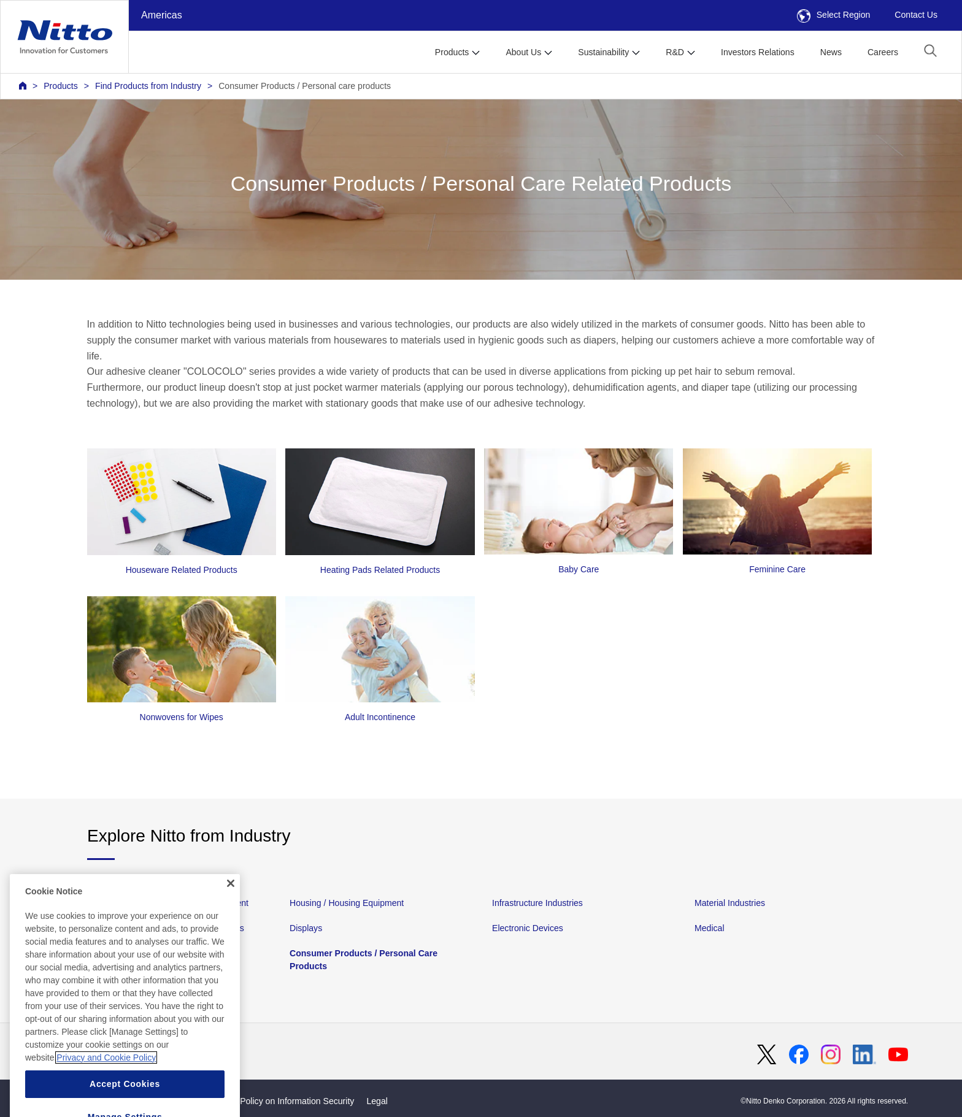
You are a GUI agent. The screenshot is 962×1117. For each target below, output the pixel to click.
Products (61, 86)
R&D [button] (675, 52)
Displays (306, 928)
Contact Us (916, 15)
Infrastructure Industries (537, 903)
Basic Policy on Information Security (286, 1101)
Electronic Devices (527, 928)
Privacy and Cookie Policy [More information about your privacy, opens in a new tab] (106, 1089)
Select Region (834, 15)
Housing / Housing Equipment (347, 903)
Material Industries (730, 903)
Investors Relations (758, 52)
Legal (376, 1101)
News (831, 52)
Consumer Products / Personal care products (304, 86)
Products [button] (452, 52)
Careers (883, 52)
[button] (930, 50)
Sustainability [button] (603, 52)
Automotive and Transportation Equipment (167, 903)
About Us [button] (523, 52)
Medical (710, 928)
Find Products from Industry (148, 86)
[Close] (230, 914)
